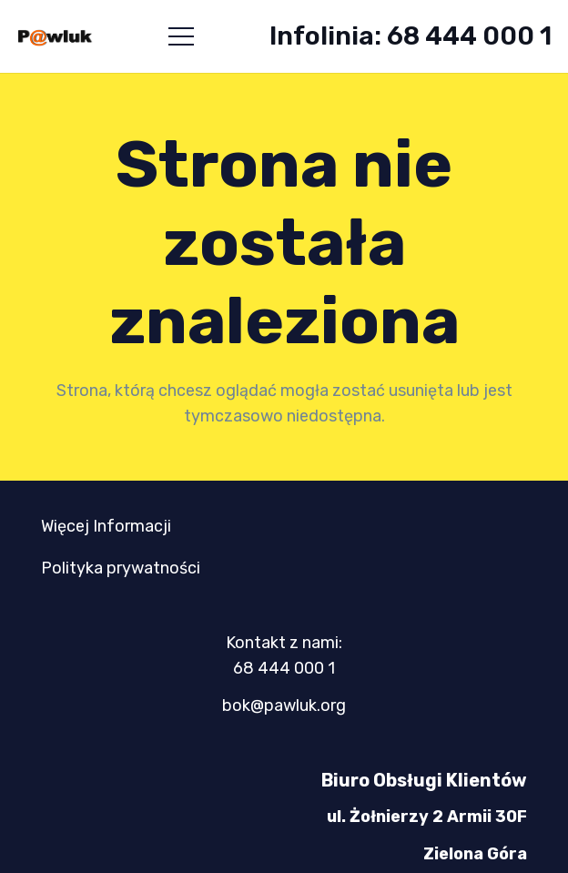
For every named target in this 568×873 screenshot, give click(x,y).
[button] (182, 36)
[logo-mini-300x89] (54, 36)
